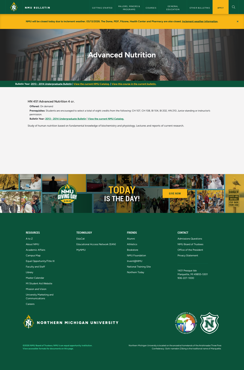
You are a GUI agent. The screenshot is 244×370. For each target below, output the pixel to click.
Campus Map (33, 255)
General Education (173, 7)
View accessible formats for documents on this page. (48, 348)
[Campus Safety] (210, 322)
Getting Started (102, 8)
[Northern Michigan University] (13, 7)
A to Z (29, 238)
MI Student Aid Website (39, 283)
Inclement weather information (200, 21)
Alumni (131, 238)
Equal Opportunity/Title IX (40, 261)
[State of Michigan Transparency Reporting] (187, 322)
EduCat (80, 238)
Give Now (175, 193)
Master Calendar (35, 277)
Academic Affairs (35, 249)
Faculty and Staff (35, 266)
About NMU (32, 244)
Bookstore (132, 249)
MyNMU (81, 249)
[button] (234, 6)
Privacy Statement (188, 255)
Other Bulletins (200, 8)
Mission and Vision (36, 289)
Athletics (132, 244)
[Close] (237, 21)
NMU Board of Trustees (190, 244)
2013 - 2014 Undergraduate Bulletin (51, 83)
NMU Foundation (136, 255)
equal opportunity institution (78, 345)
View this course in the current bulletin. (134, 83)
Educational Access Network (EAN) (96, 244)
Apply (221, 7)
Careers (30, 304)
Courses (151, 8)
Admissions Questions (190, 238)
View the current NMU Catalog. (92, 83)
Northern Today (135, 272)
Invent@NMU (134, 261)
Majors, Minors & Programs (129, 7)
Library (29, 272)
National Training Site (139, 266)
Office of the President (190, 249)
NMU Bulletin (37, 7)
